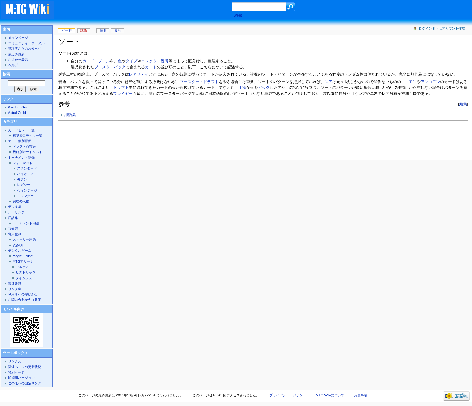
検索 (6, 74)
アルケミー (24, 267)
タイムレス (24, 278)
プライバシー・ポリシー (287, 395)
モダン (22, 179)
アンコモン (430, 82)
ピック (264, 88)
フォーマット (23, 163)
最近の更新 (16, 54)
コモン (411, 82)
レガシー (23, 184)
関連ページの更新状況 (24, 367)
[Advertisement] (148, 10)
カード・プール (96, 61)
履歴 (117, 30)
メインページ (18, 37)
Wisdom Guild (19, 107)
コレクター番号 (155, 61)
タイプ (131, 61)
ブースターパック (110, 67)
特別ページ (16, 372)
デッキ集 (14, 206)
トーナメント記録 (21, 157)
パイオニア (25, 174)
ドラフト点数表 (24, 146)
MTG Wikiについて (330, 395)
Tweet (237, 15)
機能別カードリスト (27, 152)
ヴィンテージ (27, 190)
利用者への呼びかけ (23, 294)
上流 (242, 88)
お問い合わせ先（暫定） (26, 299)
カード (151, 67)
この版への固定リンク (24, 383)
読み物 (18, 245)
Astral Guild (17, 112)
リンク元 (14, 361)
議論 (83, 30)
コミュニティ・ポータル (26, 43)
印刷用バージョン (21, 377)
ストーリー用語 (24, 239)
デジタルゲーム (19, 250)
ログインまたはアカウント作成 (442, 28)
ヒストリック (26, 272)
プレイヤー (123, 94)
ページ (67, 30)
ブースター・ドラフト (199, 82)
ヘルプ (13, 65)
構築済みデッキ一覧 (27, 135)
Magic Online (23, 256)
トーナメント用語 (26, 223)
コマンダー (25, 196)
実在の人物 (21, 201)
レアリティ (138, 74)
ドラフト (121, 88)
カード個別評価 (19, 141)
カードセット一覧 (21, 130)
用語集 (70, 115)
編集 (463, 104)
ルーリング (16, 212)
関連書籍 (14, 283)
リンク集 (14, 289)
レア (328, 82)
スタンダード (27, 168)
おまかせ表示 (18, 59)
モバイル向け (13, 309)
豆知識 (13, 228)
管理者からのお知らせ (24, 48)
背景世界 (14, 234)
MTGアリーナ (23, 261)
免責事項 (360, 395)
